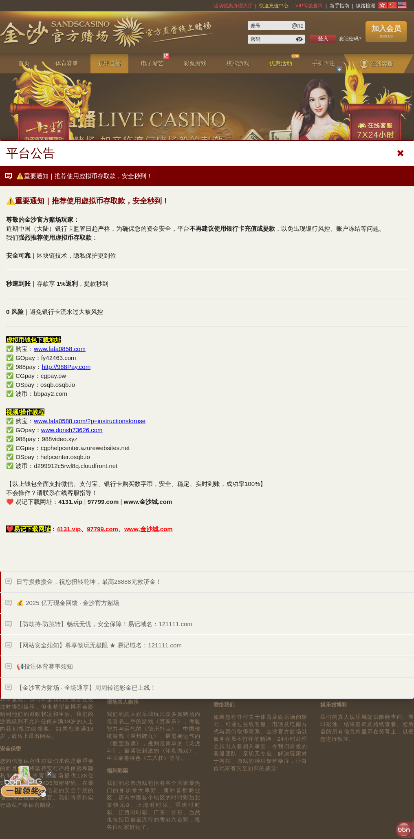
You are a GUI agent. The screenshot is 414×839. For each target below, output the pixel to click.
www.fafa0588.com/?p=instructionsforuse (89, 420)
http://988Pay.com (66, 366)
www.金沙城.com (148, 501)
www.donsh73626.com (72, 429)
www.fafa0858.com (60, 348)
